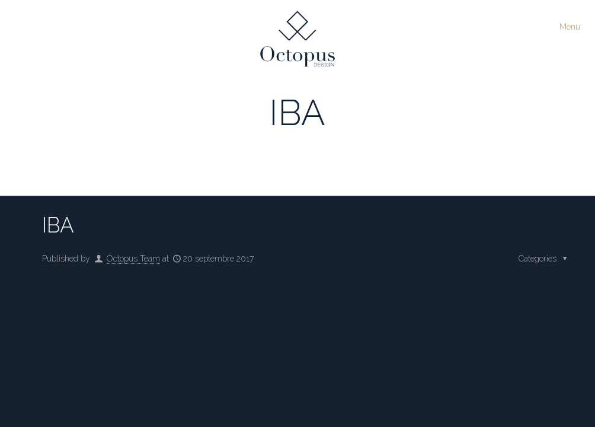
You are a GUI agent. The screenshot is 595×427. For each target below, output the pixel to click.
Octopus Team (133, 258)
